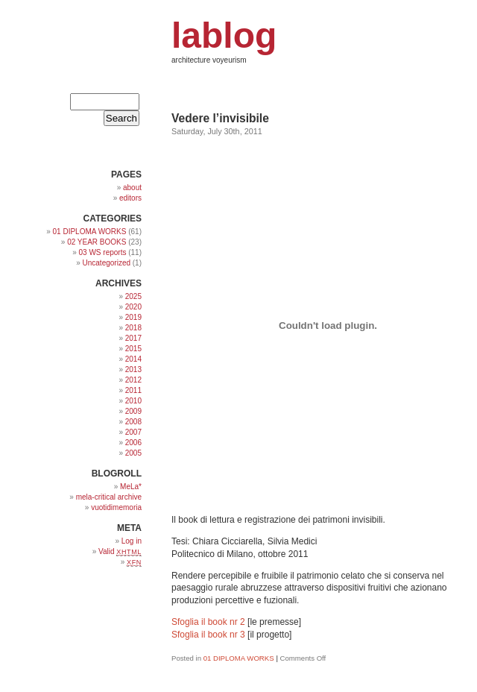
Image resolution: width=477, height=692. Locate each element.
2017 (133, 338)
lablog (224, 35)
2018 (133, 328)
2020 (133, 307)
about (132, 187)
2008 (133, 422)
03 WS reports (103, 252)
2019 (133, 317)
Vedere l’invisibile (220, 118)
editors (130, 198)
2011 (133, 390)
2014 (133, 359)
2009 (133, 411)
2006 (133, 442)
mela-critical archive (109, 497)
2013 (133, 369)
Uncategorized (106, 263)
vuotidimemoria (116, 507)
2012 (133, 380)
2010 (133, 401)
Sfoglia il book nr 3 (208, 634)
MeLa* (131, 486)
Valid (120, 551)
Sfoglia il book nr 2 (208, 622)
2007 (133, 432)
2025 (133, 296)
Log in (131, 541)
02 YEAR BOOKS (96, 242)
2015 (133, 349)
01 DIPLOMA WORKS (238, 658)
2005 (133, 453)
